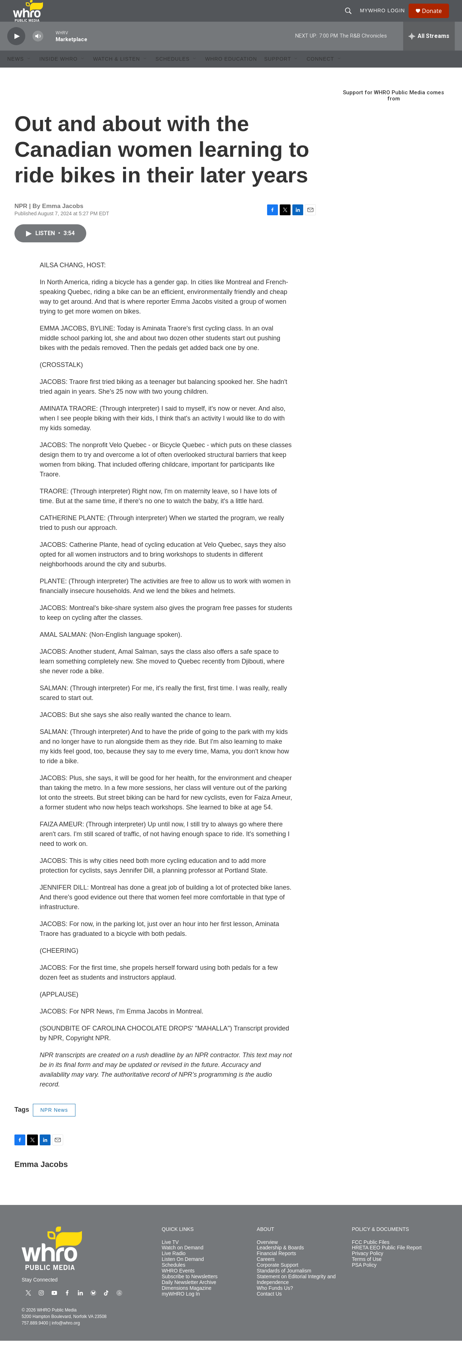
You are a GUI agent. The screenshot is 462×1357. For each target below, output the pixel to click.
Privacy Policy (367, 1269)
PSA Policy (364, 1281)
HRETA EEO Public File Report (387, 1264)
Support (277, 75)
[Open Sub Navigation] (29, 75)
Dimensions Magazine (187, 1304)
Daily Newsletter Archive (189, 1298)
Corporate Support (277, 1281)
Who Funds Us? (275, 1304)
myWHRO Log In (181, 1310)
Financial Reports (276, 1269)
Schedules (173, 1281)
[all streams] (429, 52)
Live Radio (174, 1269)
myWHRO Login (385, 19)
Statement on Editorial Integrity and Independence (296, 1295)
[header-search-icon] (351, 19)
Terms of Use (367, 1275)
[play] (16, 52)
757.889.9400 (35, 1339)
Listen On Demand (183, 1275)
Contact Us (269, 1310)
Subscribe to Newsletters (190, 1293)
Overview (267, 1258)
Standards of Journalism (284, 1287)
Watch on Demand (182, 1264)
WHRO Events (178, 1287)
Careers (266, 1275)
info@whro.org (66, 1339)
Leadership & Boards (280, 1264)
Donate (436, 19)
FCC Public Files (370, 1258)
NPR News (54, 1126)
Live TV (170, 1258)
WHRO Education (231, 75)
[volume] (38, 52)
